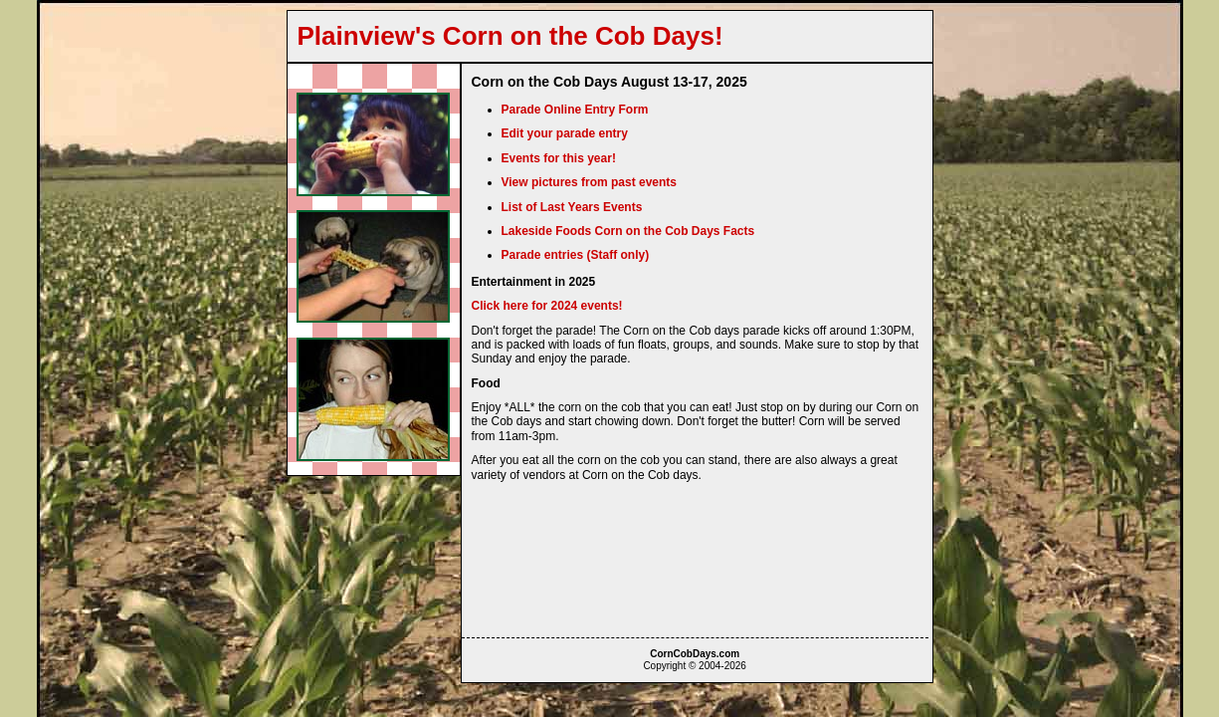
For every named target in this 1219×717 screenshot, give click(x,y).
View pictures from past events (590, 182)
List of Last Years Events (572, 207)
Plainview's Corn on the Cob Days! (510, 36)
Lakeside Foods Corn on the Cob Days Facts (628, 231)
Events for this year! (559, 158)
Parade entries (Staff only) (576, 255)
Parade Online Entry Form (575, 110)
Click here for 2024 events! (547, 306)
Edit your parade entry (565, 133)
